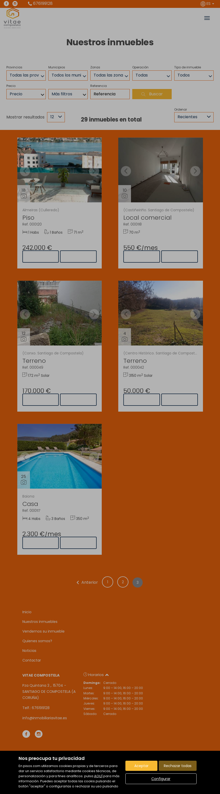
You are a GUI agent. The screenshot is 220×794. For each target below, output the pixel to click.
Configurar (160, 778)
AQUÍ (98, 776)
